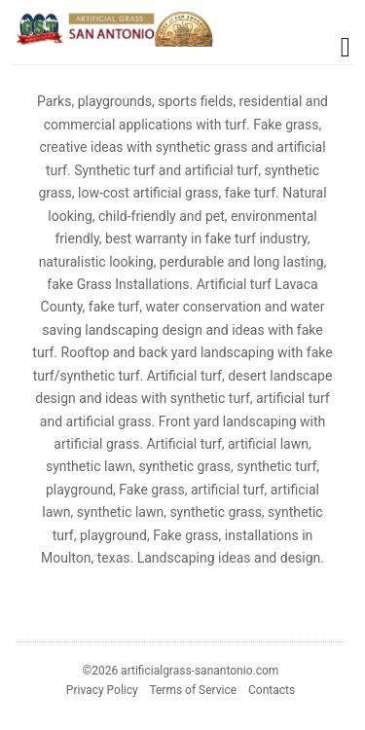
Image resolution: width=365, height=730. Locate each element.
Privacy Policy (102, 690)
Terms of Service (193, 690)
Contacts (271, 690)
